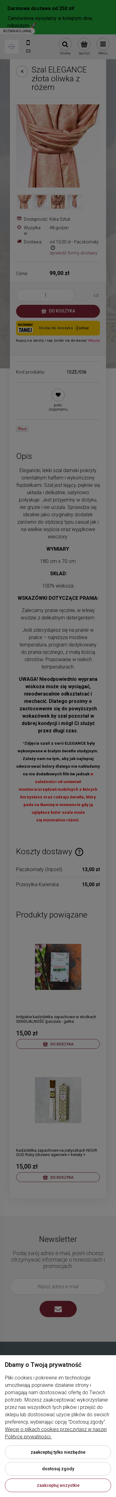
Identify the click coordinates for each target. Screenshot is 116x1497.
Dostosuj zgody (58, 1468)
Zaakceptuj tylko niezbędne (58, 1452)
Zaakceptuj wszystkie (58, 1485)
